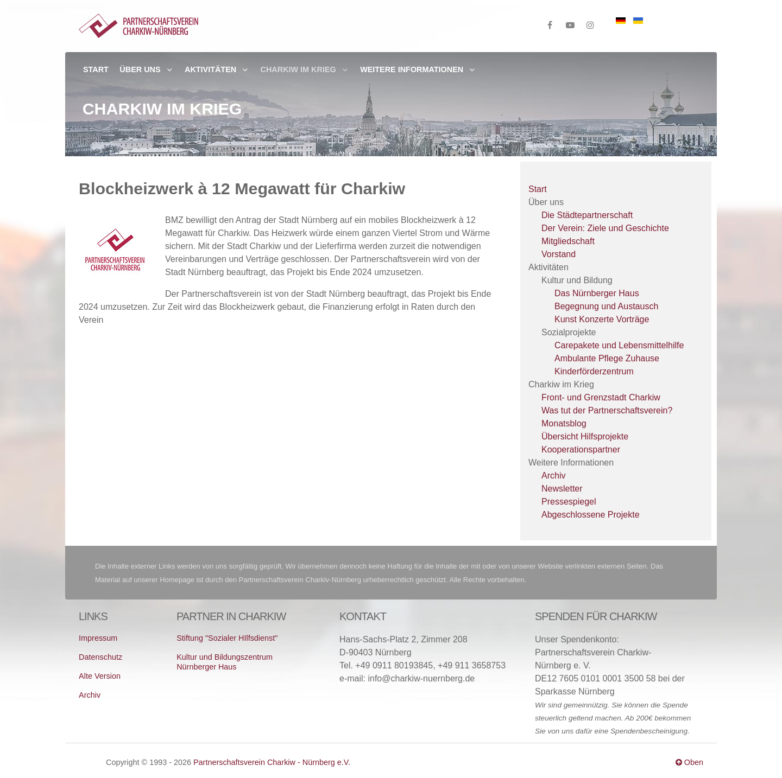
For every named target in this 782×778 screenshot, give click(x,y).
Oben (689, 762)
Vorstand (558, 254)
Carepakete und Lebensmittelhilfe (619, 345)
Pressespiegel (568, 501)
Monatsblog (563, 423)
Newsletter (562, 488)
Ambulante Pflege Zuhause (606, 358)
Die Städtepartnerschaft (587, 215)
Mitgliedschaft (568, 241)
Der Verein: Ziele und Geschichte (605, 228)
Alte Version (100, 676)
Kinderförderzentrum (594, 371)
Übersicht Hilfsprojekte (584, 436)
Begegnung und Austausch (606, 306)
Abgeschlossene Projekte (590, 514)
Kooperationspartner (580, 449)
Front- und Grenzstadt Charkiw (600, 397)
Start (537, 189)
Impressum (98, 638)
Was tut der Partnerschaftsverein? (606, 410)
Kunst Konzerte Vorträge (601, 319)
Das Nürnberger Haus (596, 293)
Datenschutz (100, 657)
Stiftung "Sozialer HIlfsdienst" (227, 638)
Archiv (553, 475)
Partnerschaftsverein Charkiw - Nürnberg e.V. (271, 762)
